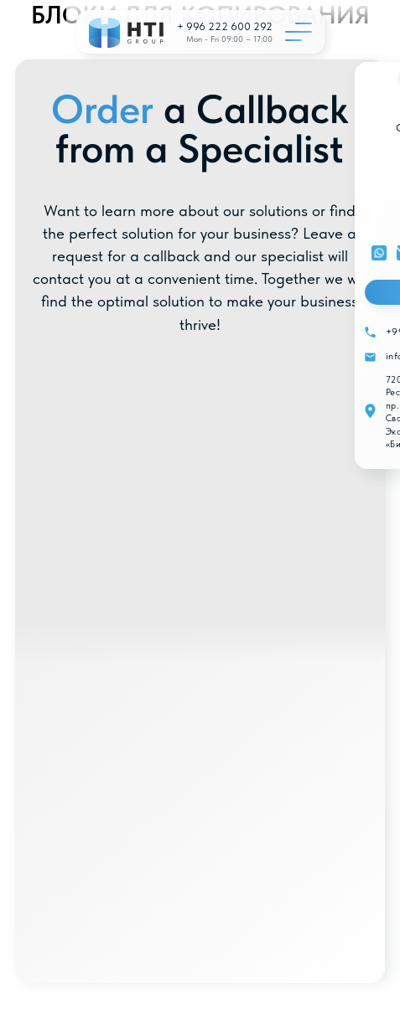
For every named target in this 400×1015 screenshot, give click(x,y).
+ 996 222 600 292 (225, 26)
